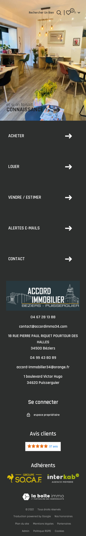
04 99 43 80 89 (43, 357)
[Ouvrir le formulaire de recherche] (58, 12)
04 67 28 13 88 (43, 317)
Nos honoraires (63, 516)
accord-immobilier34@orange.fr (43, 367)
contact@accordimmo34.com (43, 326)
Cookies (59, 531)
